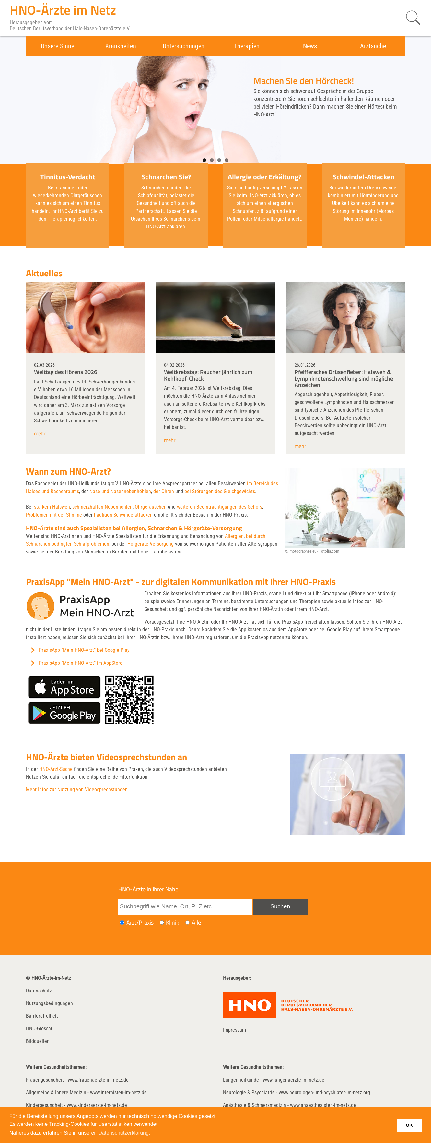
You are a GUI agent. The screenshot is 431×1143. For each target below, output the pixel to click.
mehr (40, 433)
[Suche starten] (410, 18)
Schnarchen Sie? (166, 176)
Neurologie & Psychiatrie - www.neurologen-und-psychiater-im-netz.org (296, 1092)
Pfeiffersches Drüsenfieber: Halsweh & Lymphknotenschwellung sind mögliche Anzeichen (344, 378)
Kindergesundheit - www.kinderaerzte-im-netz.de (76, 1105)
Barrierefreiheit (42, 1016)
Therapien (247, 46)
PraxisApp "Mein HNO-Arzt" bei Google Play (84, 650)
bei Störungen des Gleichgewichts (219, 491)
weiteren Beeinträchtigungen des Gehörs (219, 507)
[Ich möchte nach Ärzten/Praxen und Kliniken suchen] (187, 922)
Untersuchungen (183, 46)
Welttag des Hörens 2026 (65, 372)
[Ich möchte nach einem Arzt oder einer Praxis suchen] (122, 922)
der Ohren (163, 491)
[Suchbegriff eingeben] (185, 907)
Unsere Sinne (57, 46)
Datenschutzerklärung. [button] (124, 1133)
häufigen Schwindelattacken (123, 515)
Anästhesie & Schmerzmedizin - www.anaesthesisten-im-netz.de (289, 1105)
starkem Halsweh (52, 507)
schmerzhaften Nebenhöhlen (102, 507)
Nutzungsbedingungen (49, 1003)
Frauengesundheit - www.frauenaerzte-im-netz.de (77, 1080)
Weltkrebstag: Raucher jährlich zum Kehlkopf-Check (208, 375)
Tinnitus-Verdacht (67, 176)
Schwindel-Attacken (363, 176)
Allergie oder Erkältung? (265, 176)
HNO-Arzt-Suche (56, 769)
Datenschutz (39, 991)
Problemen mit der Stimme (54, 515)
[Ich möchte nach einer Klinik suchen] (162, 922)
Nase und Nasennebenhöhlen (120, 491)
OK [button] (409, 1125)
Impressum (234, 1030)
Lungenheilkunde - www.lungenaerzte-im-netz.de (273, 1080)
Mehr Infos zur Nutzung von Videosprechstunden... (79, 789)
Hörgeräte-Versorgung (150, 544)
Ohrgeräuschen (151, 507)
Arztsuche (373, 46)
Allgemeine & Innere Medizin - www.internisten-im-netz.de (86, 1092)
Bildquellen (38, 1041)
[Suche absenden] (280, 907)
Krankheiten (120, 46)
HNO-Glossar (39, 1029)
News (310, 46)
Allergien (234, 536)
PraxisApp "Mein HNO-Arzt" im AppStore (80, 663)
